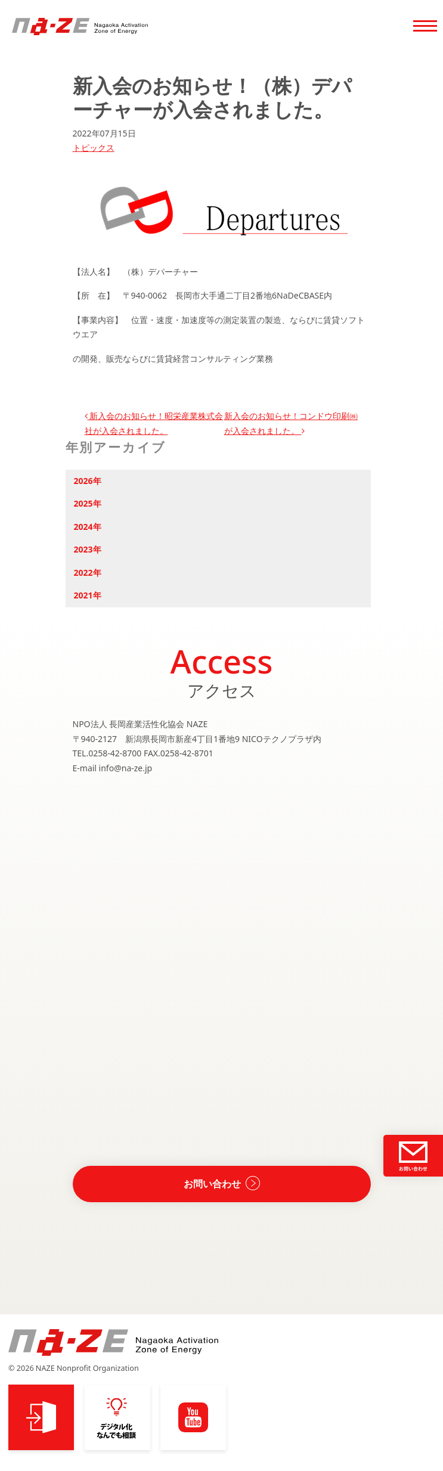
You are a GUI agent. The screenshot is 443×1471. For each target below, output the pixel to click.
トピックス (93, 147)
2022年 (87, 572)
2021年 (87, 595)
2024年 (87, 526)
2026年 (87, 480)
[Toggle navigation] (425, 27)
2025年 (87, 503)
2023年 (87, 549)
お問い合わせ (212, 1183)
